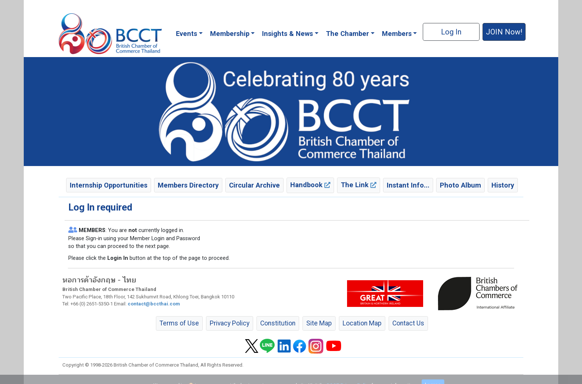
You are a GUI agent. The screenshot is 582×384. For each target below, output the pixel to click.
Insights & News (287, 33)
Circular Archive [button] (254, 185)
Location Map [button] (362, 323)
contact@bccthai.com (154, 304)
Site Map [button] (319, 323)
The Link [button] (358, 185)
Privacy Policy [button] (229, 323)
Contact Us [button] (408, 323)
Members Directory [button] (188, 185)
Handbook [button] (310, 185)
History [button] (502, 185)
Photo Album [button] (460, 185)
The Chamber (347, 33)
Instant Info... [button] (408, 185)
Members (397, 33)
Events (186, 33)
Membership (229, 33)
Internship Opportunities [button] (108, 185)
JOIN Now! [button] (504, 31)
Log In (451, 31)
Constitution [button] (277, 323)
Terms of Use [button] (179, 323)
